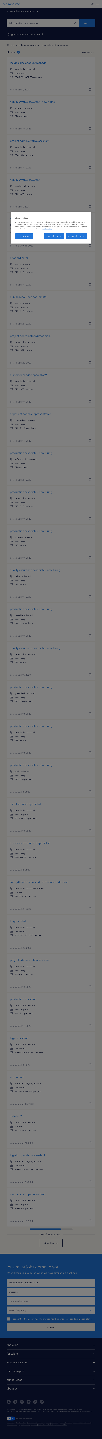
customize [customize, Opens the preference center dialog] (24, 236)
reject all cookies (54, 236)
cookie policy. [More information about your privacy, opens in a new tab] (47, 229)
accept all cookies (76, 236)
